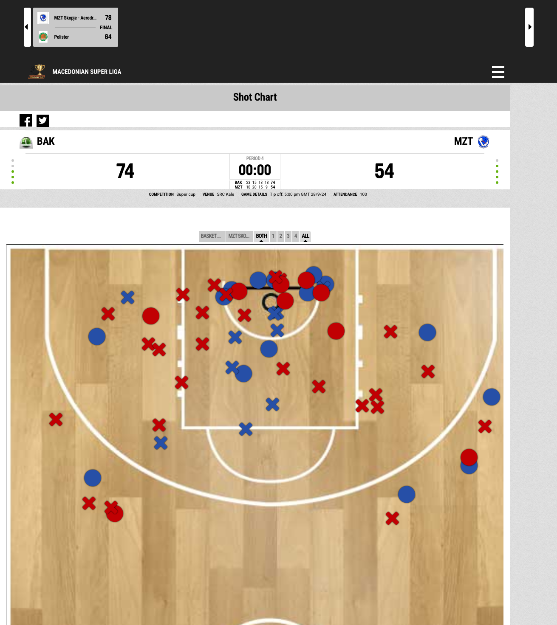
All (305, 236)
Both (261, 236)
